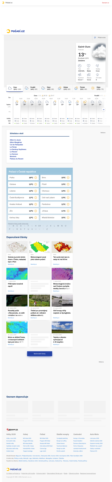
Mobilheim (42, 458)
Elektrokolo (36, 458)
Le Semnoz (14, 154)
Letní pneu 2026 (94, 438)
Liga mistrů (43, 451)
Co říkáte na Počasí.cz (13, 473)
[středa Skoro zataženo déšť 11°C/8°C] (64, 88)
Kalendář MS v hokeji (28, 448)
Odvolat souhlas (74, 473)
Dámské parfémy (43, 461)
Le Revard (13, 152)
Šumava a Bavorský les (79, 443)
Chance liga (43, 448)
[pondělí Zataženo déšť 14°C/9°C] (31, 88)
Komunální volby (10, 441)
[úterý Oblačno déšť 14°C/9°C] (47, 88)
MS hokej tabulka (27, 443)
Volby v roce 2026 (11, 438)
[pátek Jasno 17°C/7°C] (97, 88)
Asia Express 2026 (64, 456)
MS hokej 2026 (27, 438)
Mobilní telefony (23, 461)
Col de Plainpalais (16, 145)
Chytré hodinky (73, 461)
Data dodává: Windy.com (54, 473)
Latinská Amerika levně (79, 448)
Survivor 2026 (55, 456)
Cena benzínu (36, 456)
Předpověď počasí (27, 456)
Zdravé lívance (61, 443)
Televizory (65, 461)
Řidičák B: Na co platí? (96, 446)
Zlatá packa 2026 (45, 456)
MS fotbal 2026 (44, 438)
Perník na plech (61, 451)
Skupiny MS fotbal (45, 443)
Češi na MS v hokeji (28, 446)
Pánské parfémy (82, 461)
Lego (30, 458)
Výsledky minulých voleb (13, 446)
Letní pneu (51, 461)
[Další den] (104, 109)
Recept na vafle (61, 448)
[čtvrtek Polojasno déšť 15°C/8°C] (81, 88)
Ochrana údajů (41, 473)
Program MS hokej (28, 441)
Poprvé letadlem (77, 441)
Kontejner (55, 458)
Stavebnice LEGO (33, 461)
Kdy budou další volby (12, 448)
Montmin (13, 156)
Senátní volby (10, 443)
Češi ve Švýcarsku (78, 446)
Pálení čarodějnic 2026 (76, 456)
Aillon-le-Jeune (15, 140)
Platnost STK (93, 451)
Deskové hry (58, 461)
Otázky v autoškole (95, 448)
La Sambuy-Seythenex (18, 149)
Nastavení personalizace (88, 473)
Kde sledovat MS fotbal (46, 446)
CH (39, 226)
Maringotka (49, 458)
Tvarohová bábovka (62, 446)
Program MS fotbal (45, 441)
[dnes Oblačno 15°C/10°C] (14, 88)
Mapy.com (18, 456)
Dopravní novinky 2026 (96, 443)
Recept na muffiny (62, 441)
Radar (65, 473)
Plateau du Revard (16, 159)
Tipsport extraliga (28, 451)
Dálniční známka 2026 (96, 441)
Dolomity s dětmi (78, 451)
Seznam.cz (105, 3)
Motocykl (25, 458)
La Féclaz (13, 147)
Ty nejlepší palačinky (62, 438)
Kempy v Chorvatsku (79, 438)
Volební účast (10, 451)
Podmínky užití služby (28, 473)
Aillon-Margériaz (16, 142)
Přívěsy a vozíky (18, 458)
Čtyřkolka (61, 458)
